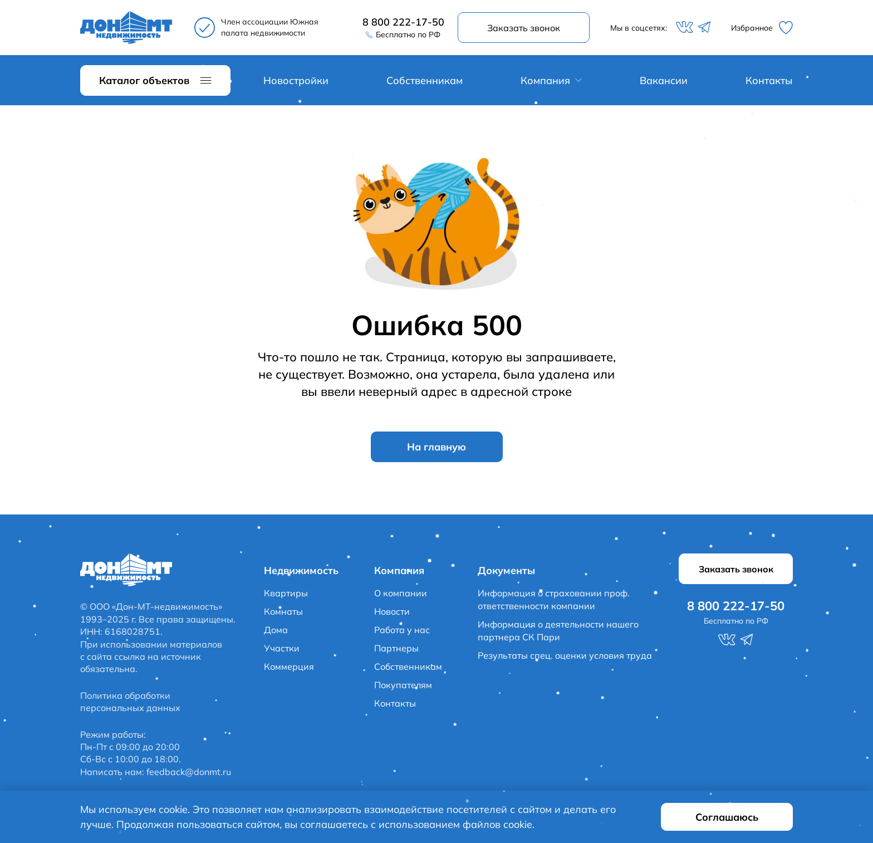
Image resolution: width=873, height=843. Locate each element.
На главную (436, 446)
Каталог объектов (144, 80)
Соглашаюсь (726, 817)
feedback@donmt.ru (188, 771)
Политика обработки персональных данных (130, 701)
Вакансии (664, 80)
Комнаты (283, 611)
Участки (282, 648)
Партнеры (396, 648)
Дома (276, 629)
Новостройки (295, 80)
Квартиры (286, 593)
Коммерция (289, 666)
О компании (400, 593)
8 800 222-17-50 (403, 22)
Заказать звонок (523, 27)
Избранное (762, 28)
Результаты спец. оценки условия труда (565, 655)
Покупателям (403, 684)
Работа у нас (402, 629)
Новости (392, 611)
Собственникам (424, 80)
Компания (545, 80)
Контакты (769, 80)
